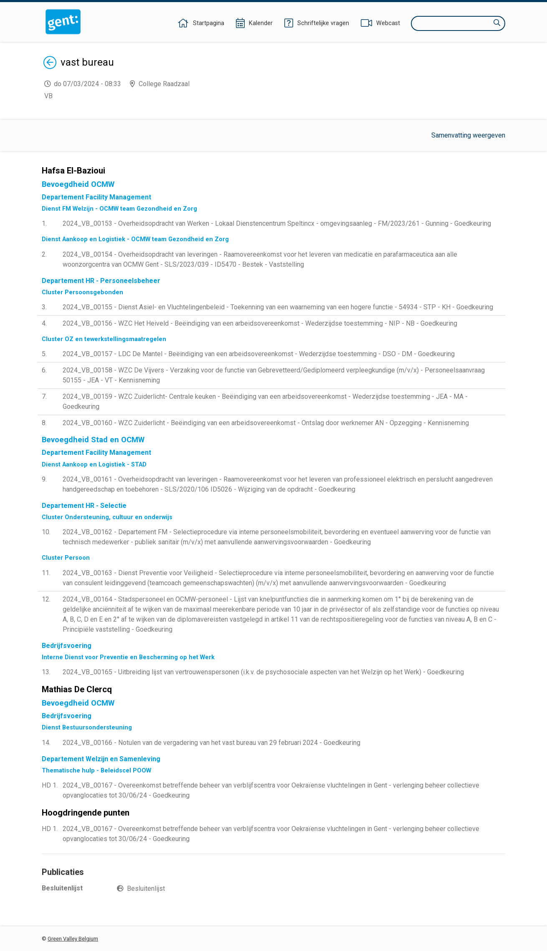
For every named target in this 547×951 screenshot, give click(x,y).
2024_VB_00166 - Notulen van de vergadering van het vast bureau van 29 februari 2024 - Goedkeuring (211, 743)
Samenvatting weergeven (468, 135)
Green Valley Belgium (73, 939)
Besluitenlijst (146, 888)
